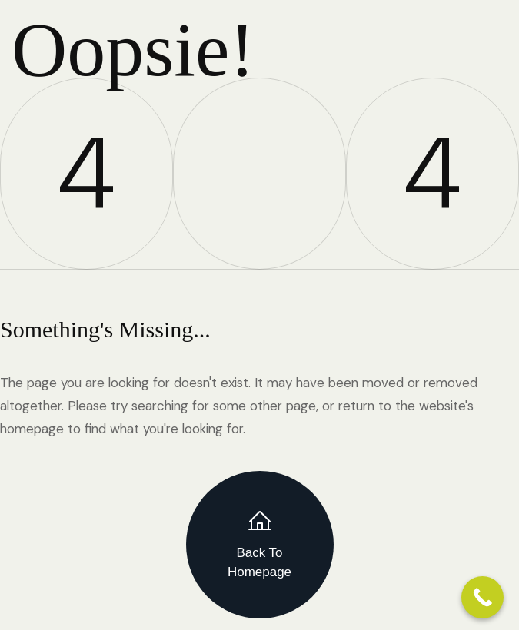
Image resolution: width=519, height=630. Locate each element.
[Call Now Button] (482, 597)
